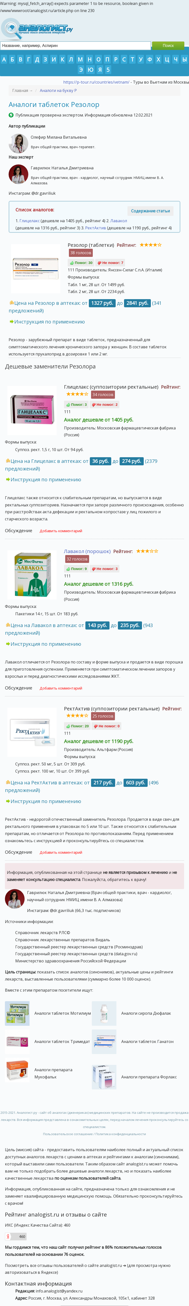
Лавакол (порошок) (87, 551)
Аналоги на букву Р (58, 90)
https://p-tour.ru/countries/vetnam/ (96, 82)
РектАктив (95, 228)
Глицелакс (29, 220)
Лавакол (118, 220)
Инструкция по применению (49, 321)
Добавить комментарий (61, 530)
